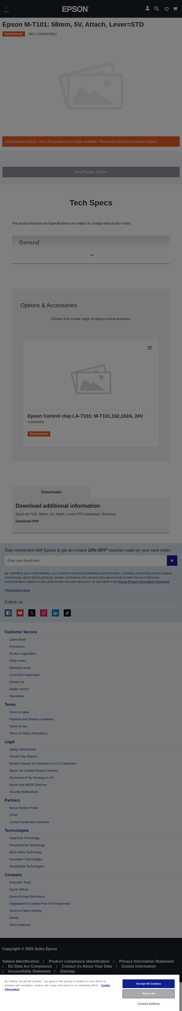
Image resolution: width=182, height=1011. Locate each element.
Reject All (148, 993)
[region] (89, 992)
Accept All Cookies (148, 983)
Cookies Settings (149, 1003)
